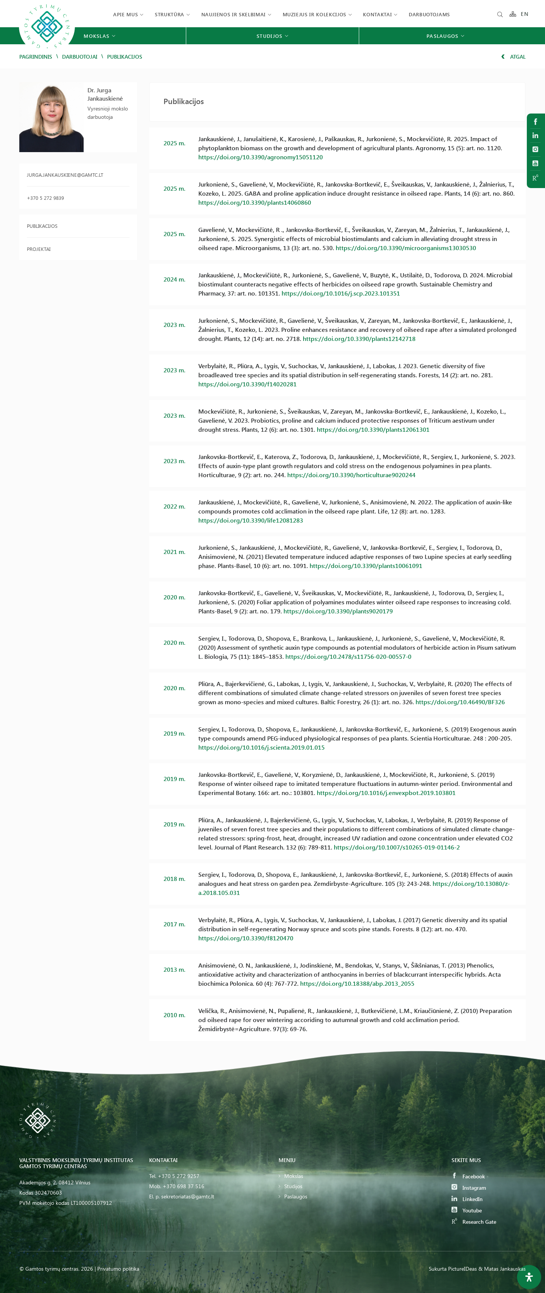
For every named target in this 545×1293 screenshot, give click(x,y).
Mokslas (293, 1175)
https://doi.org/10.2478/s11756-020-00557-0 (348, 656)
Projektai (38, 249)
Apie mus (125, 14)
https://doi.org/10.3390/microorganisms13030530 (406, 248)
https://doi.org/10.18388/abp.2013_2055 (357, 983)
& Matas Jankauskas (502, 1268)
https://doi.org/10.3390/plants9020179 (338, 611)
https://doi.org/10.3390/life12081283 (250, 520)
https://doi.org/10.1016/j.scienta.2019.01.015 (261, 747)
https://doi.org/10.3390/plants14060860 (254, 202)
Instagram (469, 1187)
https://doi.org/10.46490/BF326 (460, 702)
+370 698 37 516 (183, 1186)
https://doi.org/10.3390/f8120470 (245, 938)
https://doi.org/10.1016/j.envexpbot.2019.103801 (386, 793)
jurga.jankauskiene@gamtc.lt (65, 174)
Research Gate (474, 1221)
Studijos (293, 1186)
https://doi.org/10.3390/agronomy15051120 (260, 157)
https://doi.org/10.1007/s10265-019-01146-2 (397, 847)
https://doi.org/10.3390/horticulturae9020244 (351, 475)
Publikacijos (42, 226)
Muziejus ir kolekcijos (314, 14)
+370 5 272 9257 (178, 1175)
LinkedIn (467, 1199)
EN (525, 14)
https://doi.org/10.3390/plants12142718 (359, 338)
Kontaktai (377, 14)
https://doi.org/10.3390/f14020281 (247, 384)
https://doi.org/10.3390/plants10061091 (366, 565)
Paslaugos (295, 1196)
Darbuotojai (79, 56)
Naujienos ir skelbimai (233, 14)
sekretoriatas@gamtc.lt (187, 1196)
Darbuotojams (429, 14)
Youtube (467, 1210)
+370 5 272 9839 (45, 197)
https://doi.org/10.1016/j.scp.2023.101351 (341, 293)
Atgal (513, 56)
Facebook (468, 1176)
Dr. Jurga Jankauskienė (105, 94)
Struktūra (169, 14)
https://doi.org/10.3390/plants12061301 (373, 429)
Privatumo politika (118, 1268)
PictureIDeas (462, 1268)
